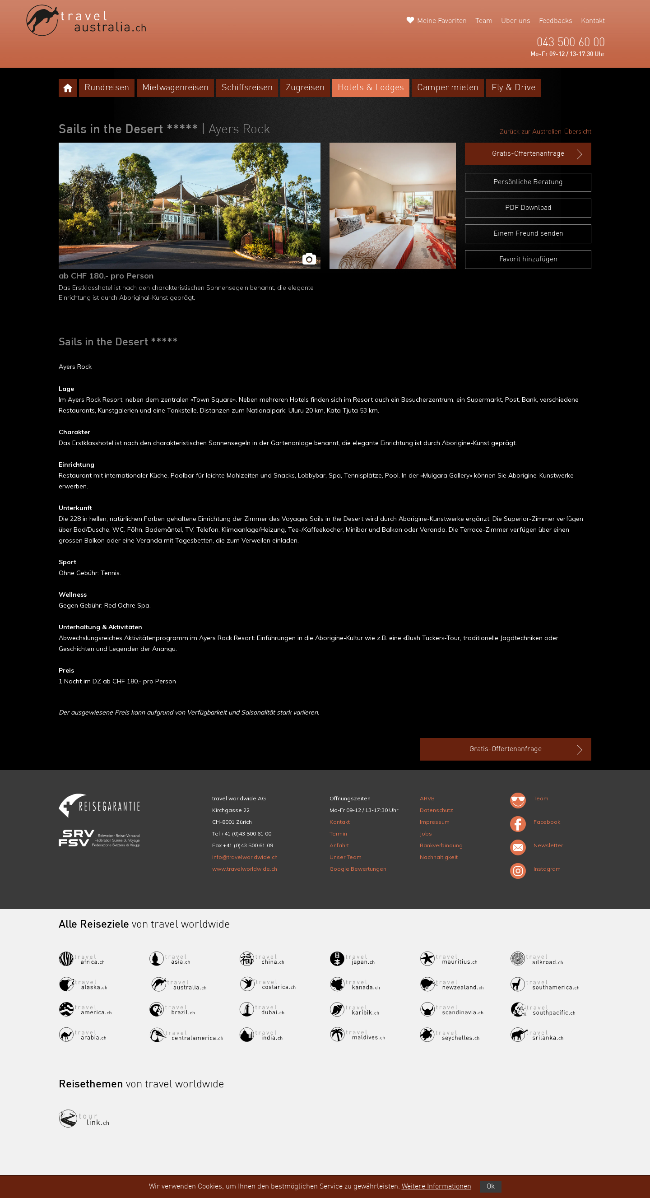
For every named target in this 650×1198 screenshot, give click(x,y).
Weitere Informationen (436, 1186)
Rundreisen (106, 88)
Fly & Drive (513, 88)
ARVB (427, 798)
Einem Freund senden (528, 233)
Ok (491, 1186)
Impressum (435, 821)
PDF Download (528, 208)
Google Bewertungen (358, 868)
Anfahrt (339, 845)
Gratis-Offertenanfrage (538, 154)
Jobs (426, 833)
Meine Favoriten (442, 21)
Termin (338, 833)
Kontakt (593, 21)
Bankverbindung (441, 845)
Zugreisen (305, 88)
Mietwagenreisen (175, 88)
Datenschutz (436, 810)
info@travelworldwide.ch (245, 857)
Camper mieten (447, 88)
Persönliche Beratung (528, 182)
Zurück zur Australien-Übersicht (545, 131)
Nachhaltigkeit (439, 857)
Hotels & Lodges (371, 88)
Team (483, 21)
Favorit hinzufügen (528, 259)
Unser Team (346, 857)
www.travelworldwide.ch (244, 868)
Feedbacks (555, 21)
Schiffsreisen (247, 88)
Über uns (515, 21)
